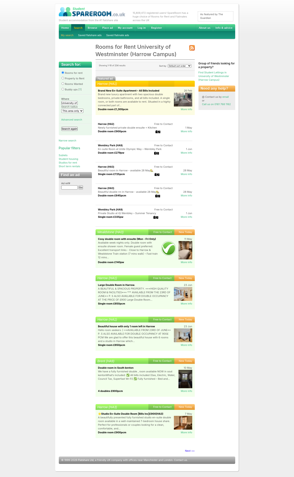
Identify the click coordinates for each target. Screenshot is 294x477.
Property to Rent (73, 78)
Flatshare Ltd (86, 460)
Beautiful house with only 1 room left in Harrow (126, 326)
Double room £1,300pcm (113, 109)
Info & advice (224, 28)
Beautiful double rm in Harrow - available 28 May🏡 (129, 191)
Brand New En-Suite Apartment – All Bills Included (128, 90)
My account (125, 28)
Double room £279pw (111, 152)
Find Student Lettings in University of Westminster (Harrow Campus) (213, 76)
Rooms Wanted (72, 84)
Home (65, 28)
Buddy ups (69, 89)
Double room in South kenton (116, 367)
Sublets (63, 155)
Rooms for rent (72, 73)
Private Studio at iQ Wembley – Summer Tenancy (127, 213)
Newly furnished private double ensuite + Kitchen (127, 127)
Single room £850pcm (111, 303)
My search (67, 35)
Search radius (69, 106)
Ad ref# (65, 183)
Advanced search (71, 119)
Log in (141, 28)
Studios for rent (68, 162)
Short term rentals (69, 166)
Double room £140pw (111, 262)
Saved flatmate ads (117, 35)
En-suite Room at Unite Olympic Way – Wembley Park (130, 149)
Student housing (68, 159)
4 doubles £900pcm (110, 391)
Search (78, 28)
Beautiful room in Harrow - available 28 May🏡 (126, 170)
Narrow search (67, 140)
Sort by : (175, 66)
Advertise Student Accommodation (107, 28)
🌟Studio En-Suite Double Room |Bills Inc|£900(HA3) (130, 413)
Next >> (190, 450)
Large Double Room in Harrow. (116, 285)
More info (186, 109)
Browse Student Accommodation (92, 28)
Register (156, 28)
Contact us (180, 460)
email (225, 96)
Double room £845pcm (112, 195)
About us (204, 28)
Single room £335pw (111, 216)
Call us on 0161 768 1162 (216, 104)
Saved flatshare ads (90, 35)
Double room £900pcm (112, 131)
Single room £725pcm (111, 174)
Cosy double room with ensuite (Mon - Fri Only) (127, 239)
